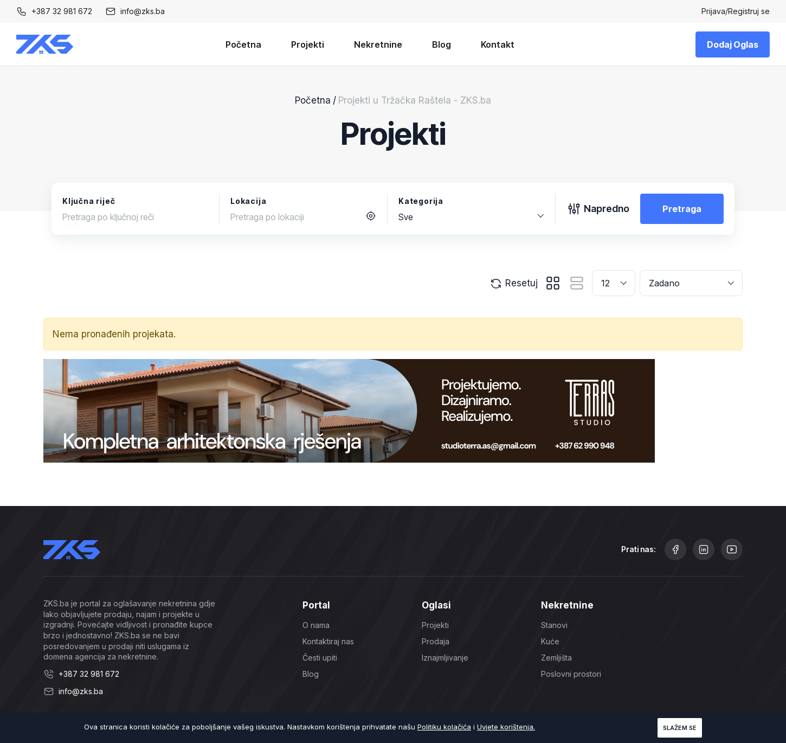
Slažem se (680, 728)
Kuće (550, 641)
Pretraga (681, 208)
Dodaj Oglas (732, 44)
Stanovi (554, 625)
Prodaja (435, 641)
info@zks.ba (142, 11)
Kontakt (497, 44)
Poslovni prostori (571, 673)
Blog (441, 44)
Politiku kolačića (444, 726)
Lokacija (248, 201)
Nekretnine (378, 44)
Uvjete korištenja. (506, 726)
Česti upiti (319, 657)
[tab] (553, 283)
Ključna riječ (88, 201)
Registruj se (749, 11)
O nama (316, 625)
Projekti (307, 44)
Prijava (713, 11)
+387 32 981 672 (61, 11)
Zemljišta (556, 657)
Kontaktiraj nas (328, 641)
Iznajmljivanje (445, 657)
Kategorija (420, 201)
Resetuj (513, 283)
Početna (243, 44)
